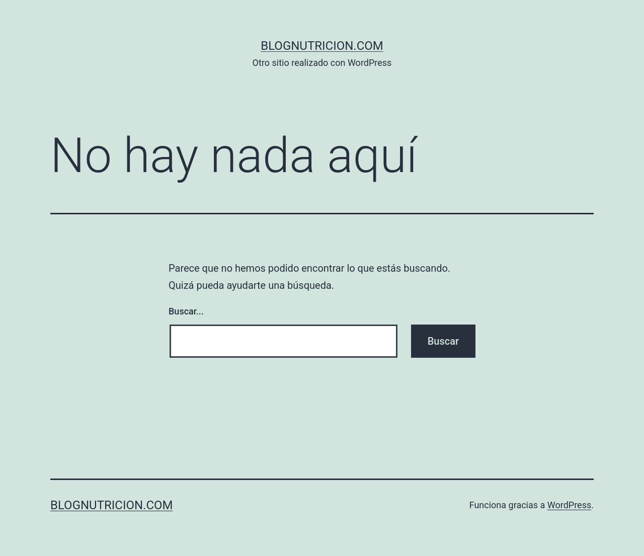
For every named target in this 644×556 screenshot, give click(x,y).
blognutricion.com (322, 46)
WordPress (569, 505)
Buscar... (186, 311)
